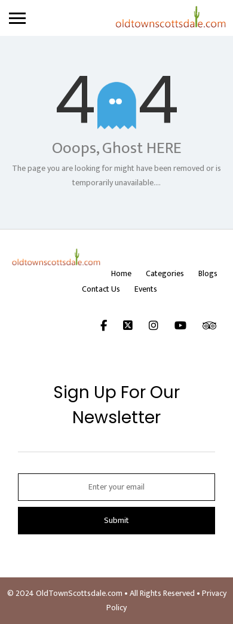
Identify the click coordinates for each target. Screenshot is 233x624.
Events (145, 289)
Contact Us (101, 289)
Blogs (207, 273)
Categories (165, 273)
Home (121, 273)
